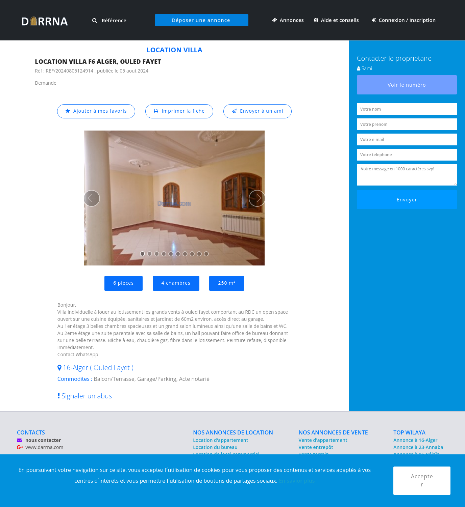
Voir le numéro (407, 85)
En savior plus (297, 480)
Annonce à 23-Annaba (418, 447)
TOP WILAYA (409, 432)
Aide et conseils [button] (337, 20)
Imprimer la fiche (179, 111)
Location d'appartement (220, 440)
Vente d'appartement (323, 440)
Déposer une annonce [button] (201, 20)
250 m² (227, 283)
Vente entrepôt (316, 447)
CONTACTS (31, 432)
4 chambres (176, 283)
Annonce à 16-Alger (415, 440)
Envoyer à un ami (258, 111)
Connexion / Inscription (404, 20)
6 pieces (123, 283)
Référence (109, 20)
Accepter (422, 480)
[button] (91, 198)
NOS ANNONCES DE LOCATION (233, 432)
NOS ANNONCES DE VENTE (333, 432)
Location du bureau (215, 447)
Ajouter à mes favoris (96, 111)
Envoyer (407, 199)
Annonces (288, 20)
